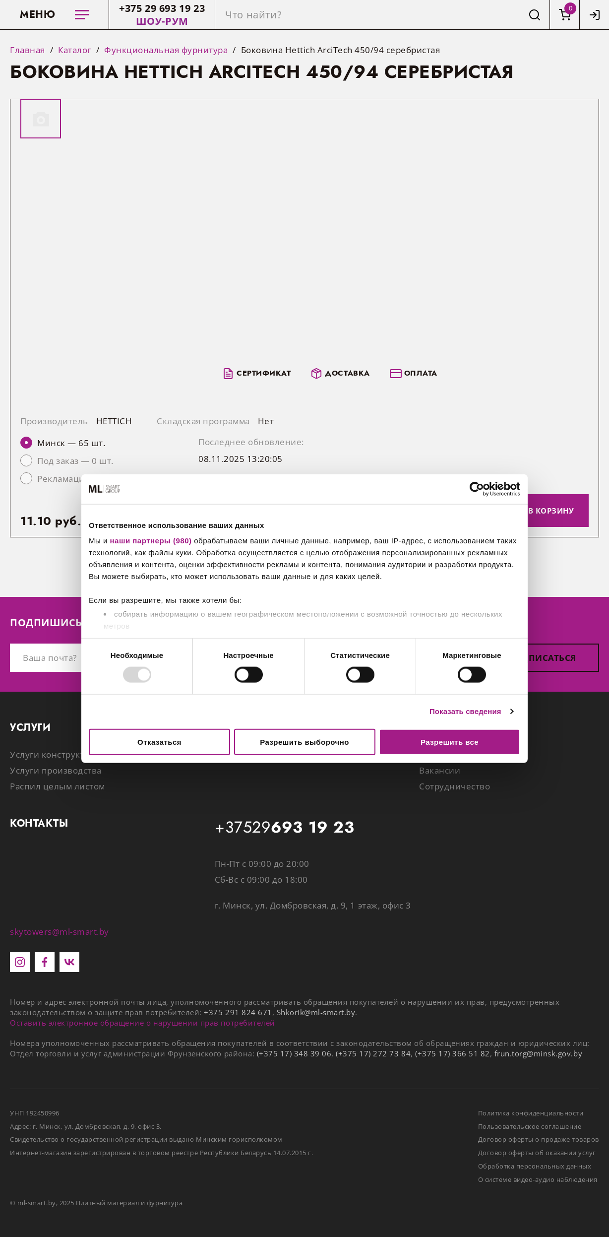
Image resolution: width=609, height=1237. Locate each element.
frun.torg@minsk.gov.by (538, 1053)
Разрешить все (450, 741)
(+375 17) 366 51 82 (452, 1053)
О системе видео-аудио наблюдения (538, 1179)
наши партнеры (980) (151, 540)
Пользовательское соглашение (530, 1126)
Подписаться (542, 657)
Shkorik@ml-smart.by (316, 1012)
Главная (27, 50)
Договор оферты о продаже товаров (538, 1139)
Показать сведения (465, 711)
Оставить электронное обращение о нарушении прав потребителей (142, 1023)
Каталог (74, 50)
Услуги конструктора (55, 754)
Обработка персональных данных (535, 1166)
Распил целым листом (57, 786)
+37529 (285, 827)
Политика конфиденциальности (531, 1112)
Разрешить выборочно (304, 741)
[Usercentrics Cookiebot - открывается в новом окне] (476, 488)
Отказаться (159, 741)
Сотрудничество (454, 786)
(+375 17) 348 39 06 (294, 1053)
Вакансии (439, 770)
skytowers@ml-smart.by (59, 931)
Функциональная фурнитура (166, 50)
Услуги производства (56, 770)
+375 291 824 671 (238, 1012)
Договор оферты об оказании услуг (537, 1152)
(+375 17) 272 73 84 (373, 1053)
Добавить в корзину (528, 511)
